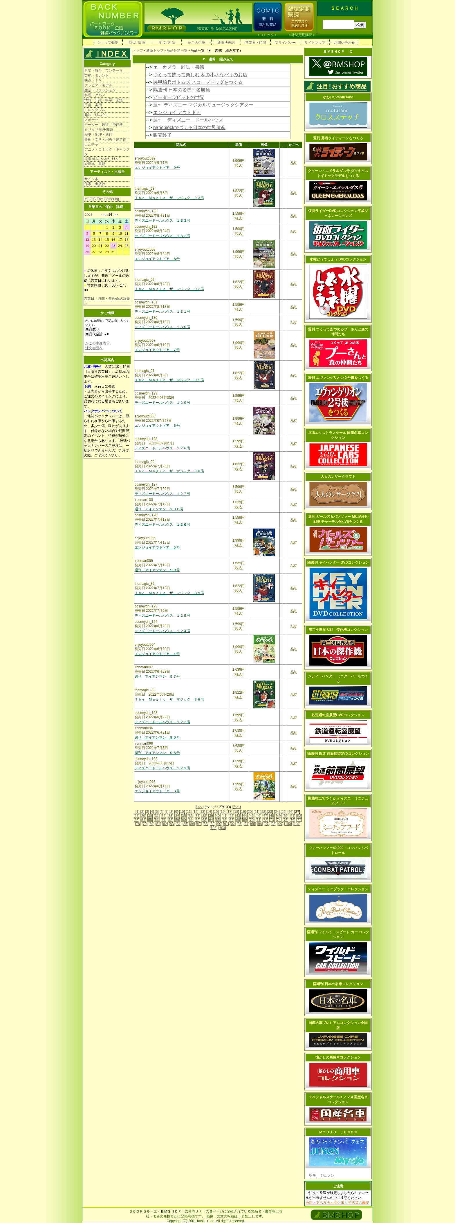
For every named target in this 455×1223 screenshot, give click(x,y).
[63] (204, 820)
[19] (243, 812)
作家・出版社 (94, 184)
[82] (165, 824)
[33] (170, 816)
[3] (147, 812)
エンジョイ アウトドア (177, 112)
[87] (199, 824)
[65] (218, 820)
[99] (280, 824)
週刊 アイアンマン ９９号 (157, 570)
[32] (164, 816)
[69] (245, 820)
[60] (184, 820)
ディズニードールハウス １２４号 (162, 631)
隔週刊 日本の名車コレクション (338, 984)
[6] (161, 812)
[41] (225, 816)
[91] (226, 824)
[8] (171, 812)
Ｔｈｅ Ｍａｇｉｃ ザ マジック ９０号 (169, 471)
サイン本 (91, 179)
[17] (229, 812)
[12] (195, 812)
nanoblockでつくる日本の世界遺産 (189, 127)
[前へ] (199, 807)
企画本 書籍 (94, 164)
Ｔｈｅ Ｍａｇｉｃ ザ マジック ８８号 (169, 699)
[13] (202, 812)
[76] (292, 820)
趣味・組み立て (96, 115)
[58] (170, 820)
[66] (225, 820)
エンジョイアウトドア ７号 (157, 350)
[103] (222, 828)
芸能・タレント (96, 75)
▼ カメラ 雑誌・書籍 (178, 67)
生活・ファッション (100, 90)
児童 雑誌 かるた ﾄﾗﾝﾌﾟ (102, 159)
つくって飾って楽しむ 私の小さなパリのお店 (200, 74)
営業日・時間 (255, 43)
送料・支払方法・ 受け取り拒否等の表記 (337, 1203)
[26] (290, 812)
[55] (150, 820)
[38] (204, 816)
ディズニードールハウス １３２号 (162, 236)
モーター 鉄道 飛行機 (103, 125)
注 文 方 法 (166, 43)
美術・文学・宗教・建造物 (105, 140)
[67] (231, 820)
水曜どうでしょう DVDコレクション (338, 259)
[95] (253, 824)
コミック (267, 35)
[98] (273, 824)
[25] (283, 812)
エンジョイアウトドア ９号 (157, 168)
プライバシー (285, 43)
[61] (191, 820)
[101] (297, 824)
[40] (218, 816)
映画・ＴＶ (93, 80)
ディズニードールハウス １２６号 (162, 524)
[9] (176, 812)
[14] (209, 812)
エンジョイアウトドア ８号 (157, 259)
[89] (212, 824)
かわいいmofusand (338, 97)
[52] (299, 816)
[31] (157, 816)
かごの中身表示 (97, 343)
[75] (285, 820)
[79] (145, 824)
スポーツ (91, 120)
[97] (267, 824)
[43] (238, 816)
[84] (178, 824)
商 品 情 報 (137, 43)
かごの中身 (196, 43)
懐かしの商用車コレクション (338, 1057)
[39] (211, 816)
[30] (150, 816)
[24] (277, 812)
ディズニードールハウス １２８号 (162, 448)
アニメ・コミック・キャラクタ (107, 151)
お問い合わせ (344, 43)
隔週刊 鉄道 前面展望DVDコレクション (338, 754)
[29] (143, 816)
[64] (211, 820)
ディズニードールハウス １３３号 (162, 220)
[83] (172, 824)
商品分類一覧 (177, 50)
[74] (279, 820)
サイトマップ (314, 43)
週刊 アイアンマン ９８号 (157, 753)
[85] (185, 824)
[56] (157, 820)
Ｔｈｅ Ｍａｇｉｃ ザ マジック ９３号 (169, 198)
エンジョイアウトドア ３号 (157, 791)
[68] (238, 820)
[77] (299, 820)
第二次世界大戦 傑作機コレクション (338, 630)
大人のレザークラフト (338, 477)
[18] (236, 812)
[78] (138, 824)
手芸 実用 (93, 105)
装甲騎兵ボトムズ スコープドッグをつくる (198, 82)
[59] (177, 820)
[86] (192, 824)
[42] (231, 816)
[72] (265, 820)
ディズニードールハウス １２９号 (162, 403)
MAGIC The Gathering (101, 199)
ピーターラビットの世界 (178, 97)
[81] (158, 824)
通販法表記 (226, 43)
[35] (184, 816)
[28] (136, 816)
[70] (251, 820)
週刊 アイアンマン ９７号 (157, 676)
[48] (272, 816)
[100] (288, 824)
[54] (143, 820)
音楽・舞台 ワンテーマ (103, 70)
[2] (142, 812)
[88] (206, 824)
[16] (222, 812)
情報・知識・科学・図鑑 (103, 100)
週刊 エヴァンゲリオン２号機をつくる (338, 378)
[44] (245, 816)
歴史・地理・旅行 (98, 135)
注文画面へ (94, 348)
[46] (258, 816)
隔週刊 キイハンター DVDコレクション (338, 562)
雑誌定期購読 (301, 35)
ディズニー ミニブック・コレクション (338, 889)
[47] (265, 816)
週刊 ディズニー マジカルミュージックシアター (203, 104)
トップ (138, 50)
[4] (152, 812)
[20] (250, 812)
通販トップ (155, 50)
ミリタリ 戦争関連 (98, 130)
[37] (197, 816)
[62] (197, 820)
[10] (182, 812)
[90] (219, 824)
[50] (285, 816)
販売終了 (162, 135)
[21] (256, 812)
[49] (279, 816)
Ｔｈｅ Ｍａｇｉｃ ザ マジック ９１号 (169, 380)
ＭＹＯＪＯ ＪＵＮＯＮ (338, 1132)
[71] (258, 820)
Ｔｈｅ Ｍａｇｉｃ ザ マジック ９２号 (169, 289)
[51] (292, 816)
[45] (251, 816)
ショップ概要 (107, 43)
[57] (164, 820)
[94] (246, 824)
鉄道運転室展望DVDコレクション (338, 715)
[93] (240, 824)
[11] (189, 812)
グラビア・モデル (98, 85)
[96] (260, 824)
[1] (137, 812)
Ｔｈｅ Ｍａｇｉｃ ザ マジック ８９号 (169, 593)
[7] (166, 812)
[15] (216, 812)
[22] (263, 812)
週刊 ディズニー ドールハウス (188, 119)
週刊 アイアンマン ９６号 (157, 737)
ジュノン (325, 1175)
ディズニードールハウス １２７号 (162, 494)
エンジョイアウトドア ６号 (157, 426)
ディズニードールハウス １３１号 (162, 312)
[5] (157, 812)
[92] (233, 824)
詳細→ (121, 207)
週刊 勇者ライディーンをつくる (338, 138)
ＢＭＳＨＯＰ (170, 1211)
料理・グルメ (94, 95)
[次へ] (236, 807)
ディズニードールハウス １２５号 (162, 616)
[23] (270, 812)
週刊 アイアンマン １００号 (159, 509)
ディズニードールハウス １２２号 (162, 768)
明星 (312, 1175)
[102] (213, 828)
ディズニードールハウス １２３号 (162, 722)
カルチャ (91, 144)
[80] (151, 824)
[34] (177, 816)
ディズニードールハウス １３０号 (162, 327)
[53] (136, 820)
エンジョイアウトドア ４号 (157, 654)
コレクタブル (94, 110)
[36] (191, 816)
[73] (272, 820)
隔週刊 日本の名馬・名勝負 (181, 89)
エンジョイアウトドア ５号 (157, 547)
